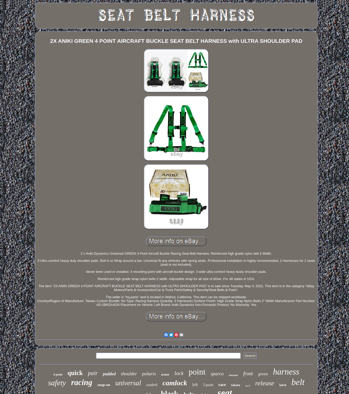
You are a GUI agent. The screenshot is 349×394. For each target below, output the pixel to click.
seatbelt (152, 385)
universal (128, 383)
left (195, 384)
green (263, 373)
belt (298, 382)
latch (282, 385)
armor (165, 374)
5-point (208, 385)
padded (109, 373)
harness (286, 371)
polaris (149, 373)
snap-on (103, 385)
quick (75, 372)
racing (81, 382)
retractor (233, 375)
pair (93, 373)
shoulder (129, 373)
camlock (174, 383)
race (222, 384)
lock (178, 373)
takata (235, 385)
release (264, 383)
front (248, 373)
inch (247, 385)
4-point (57, 374)
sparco (217, 373)
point (197, 371)
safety (57, 382)
